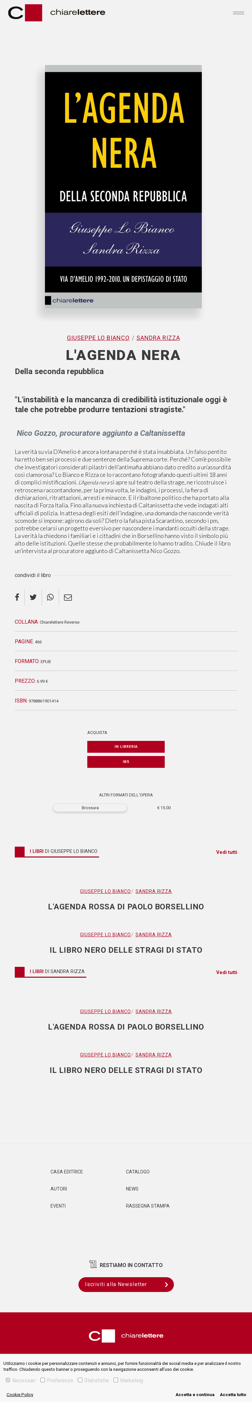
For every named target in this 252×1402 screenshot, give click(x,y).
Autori (59, 1188)
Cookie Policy (20, 1394)
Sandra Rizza (158, 337)
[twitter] (33, 597)
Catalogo (138, 1171)
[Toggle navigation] (238, 12)
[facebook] (20, 597)
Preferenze (56, 1380)
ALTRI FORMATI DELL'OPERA (126, 794)
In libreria (126, 747)
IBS (126, 762)
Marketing (128, 1380)
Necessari (21, 1380)
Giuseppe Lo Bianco (98, 337)
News (132, 1188)
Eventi (58, 1206)
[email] (68, 597)
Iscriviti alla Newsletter (129, 1284)
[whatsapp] (50, 597)
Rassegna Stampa (148, 1206)
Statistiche (93, 1380)
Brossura (90, 807)
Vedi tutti (226, 852)
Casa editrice (67, 1171)
